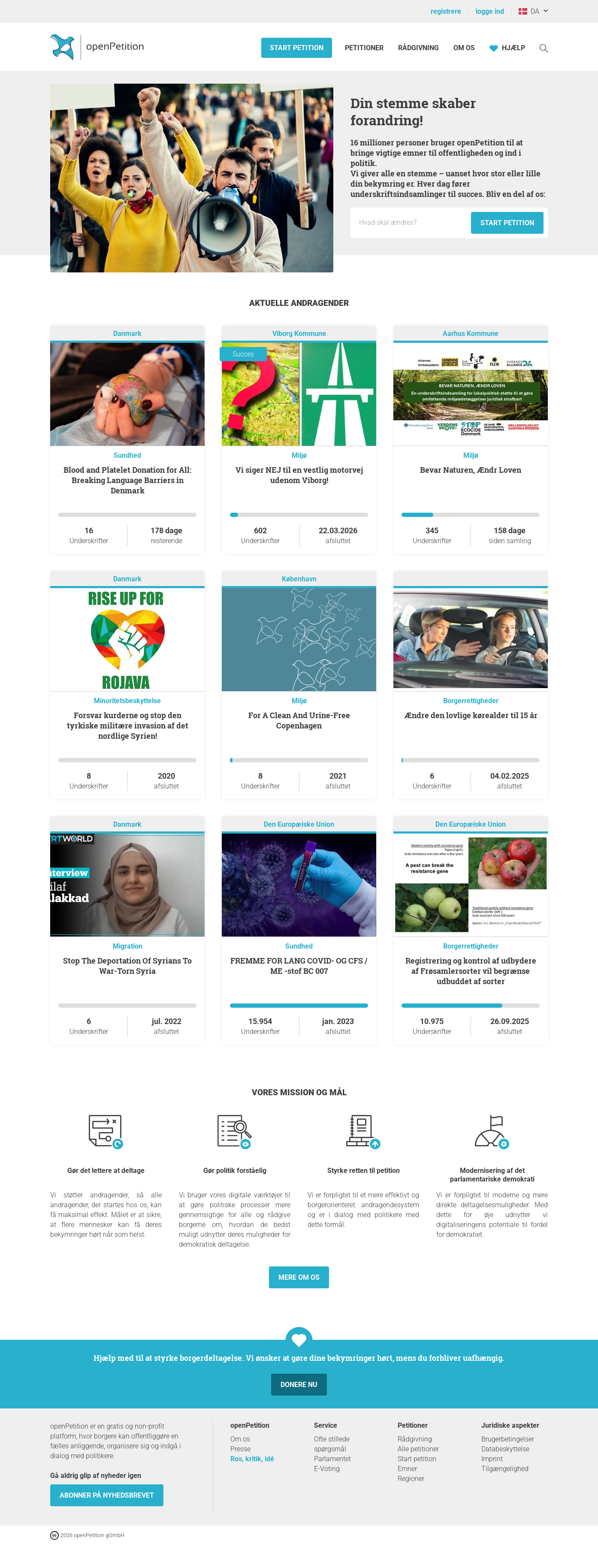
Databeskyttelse (505, 1449)
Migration (127, 946)
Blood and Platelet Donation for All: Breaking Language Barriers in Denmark (127, 480)
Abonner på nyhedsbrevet (107, 1495)
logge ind (490, 11)
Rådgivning (418, 48)
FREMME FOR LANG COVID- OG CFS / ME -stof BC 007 (299, 965)
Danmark (127, 333)
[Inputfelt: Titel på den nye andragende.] (413, 222)
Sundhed (127, 455)
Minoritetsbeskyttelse (127, 701)
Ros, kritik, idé (252, 1459)
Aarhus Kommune (470, 333)
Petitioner (365, 48)
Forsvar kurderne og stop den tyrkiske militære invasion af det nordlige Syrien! (127, 725)
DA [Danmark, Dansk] (529, 11)
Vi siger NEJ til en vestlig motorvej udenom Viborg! (299, 475)
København (299, 579)
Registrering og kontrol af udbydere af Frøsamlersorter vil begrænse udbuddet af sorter (470, 970)
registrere (446, 11)
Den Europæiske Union (299, 824)
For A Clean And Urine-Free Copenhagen (299, 720)
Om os (464, 48)
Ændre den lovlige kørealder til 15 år (471, 715)
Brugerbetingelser (507, 1439)
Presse (240, 1449)
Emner (407, 1469)
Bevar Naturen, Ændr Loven (470, 470)
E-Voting (327, 1469)
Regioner (411, 1479)
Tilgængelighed (505, 1469)
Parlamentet (332, 1459)
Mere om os (299, 1277)
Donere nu (299, 1385)
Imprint (492, 1459)
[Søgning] (544, 48)
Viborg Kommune (299, 333)
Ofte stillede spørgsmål (332, 1444)
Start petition (296, 48)
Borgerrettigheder (470, 701)
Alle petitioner (418, 1449)
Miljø (299, 455)
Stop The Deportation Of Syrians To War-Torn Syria (127, 965)
